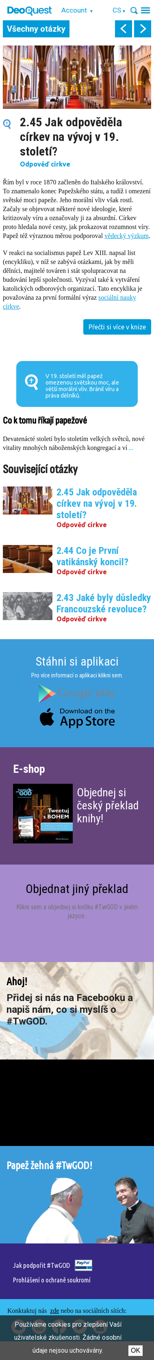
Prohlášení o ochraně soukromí (52, 1280)
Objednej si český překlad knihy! (108, 805)
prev (123, 28)
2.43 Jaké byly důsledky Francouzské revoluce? (103, 603)
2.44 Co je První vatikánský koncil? (92, 556)
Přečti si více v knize (117, 327)
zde (54, 1310)
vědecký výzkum (126, 235)
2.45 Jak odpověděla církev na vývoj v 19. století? (96, 503)
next (142, 28)
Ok (135, 1350)
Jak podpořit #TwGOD (41, 1265)
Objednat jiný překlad (77, 889)
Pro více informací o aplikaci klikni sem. (77, 675)
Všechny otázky (36, 29)
